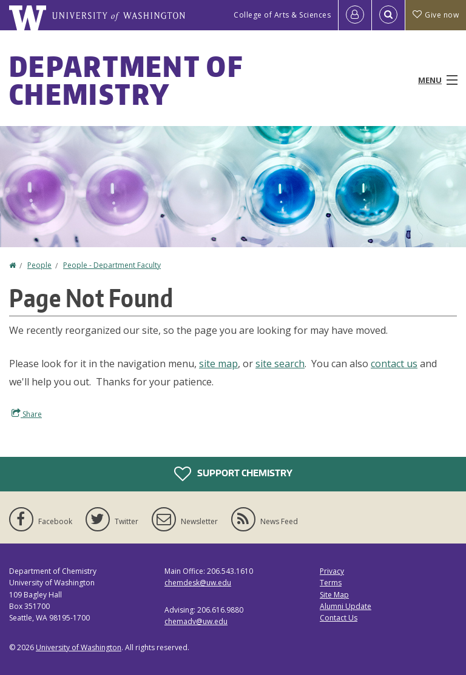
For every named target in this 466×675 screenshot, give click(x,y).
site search (280, 363)
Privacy (332, 571)
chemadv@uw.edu (196, 621)
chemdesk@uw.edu (197, 582)
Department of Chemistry (126, 80)
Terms (331, 582)
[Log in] (355, 15)
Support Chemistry (233, 473)
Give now (436, 15)
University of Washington (78, 647)
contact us (394, 363)
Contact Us (338, 618)
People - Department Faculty (112, 265)
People (39, 265)
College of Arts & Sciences (282, 15)
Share (27, 413)
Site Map (334, 595)
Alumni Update (345, 606)
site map (218, 363)
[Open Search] (388, 15)
